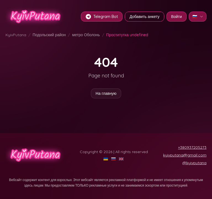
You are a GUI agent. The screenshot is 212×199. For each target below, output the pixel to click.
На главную (106, 93)
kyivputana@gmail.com (184, 155)
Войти (176, 16)
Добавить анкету (144, 16)
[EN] (121, 159)
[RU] (114, 159)
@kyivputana (194, 162)
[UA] (106, 159)
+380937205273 (192, 147)
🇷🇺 (198, 16)
